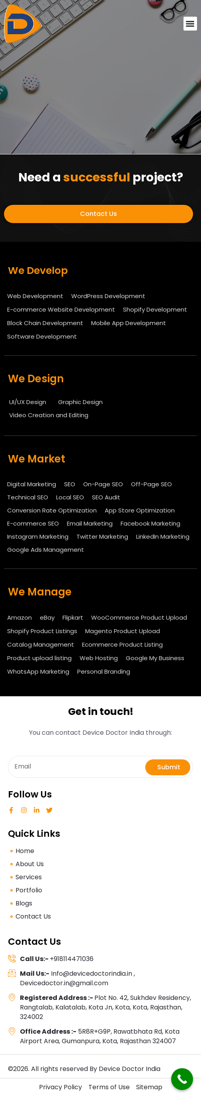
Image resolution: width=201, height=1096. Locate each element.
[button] (190, 24)
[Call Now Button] (182, 1079)
